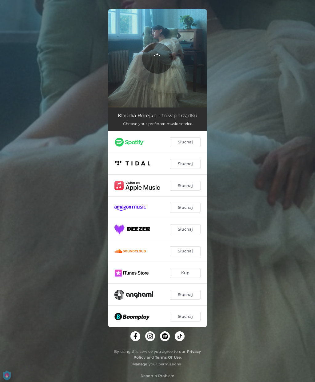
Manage (139, 364)
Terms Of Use (168, 357)
